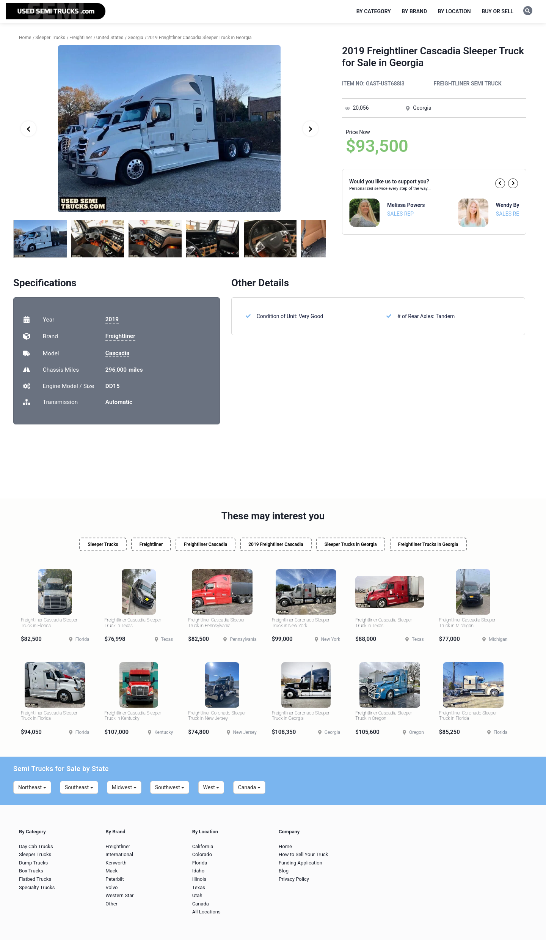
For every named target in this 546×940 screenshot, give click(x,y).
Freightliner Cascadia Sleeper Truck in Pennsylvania (216, 622)
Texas (198, 887)
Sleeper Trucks (103, 544)
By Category (373, 11)
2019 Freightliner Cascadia (275, 544)
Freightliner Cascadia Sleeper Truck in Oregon (383, 715)
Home (285, 846)
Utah (197, 895)
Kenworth (115, 863)
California (202, 846)
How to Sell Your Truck (303, 854)
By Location (454, 11)
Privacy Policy (294, 879)
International (119, 854)
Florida (199, 863)
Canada (249, 787)
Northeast (32, 787)
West (211, 787)
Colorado (202, 854)
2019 (112, 319)
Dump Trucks (33, 863)
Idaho (198, 871)
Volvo (111, 887)
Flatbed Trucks (35, 879)
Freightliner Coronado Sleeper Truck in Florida (468, 715)
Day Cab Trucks (36, 846)
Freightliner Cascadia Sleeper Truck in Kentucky (133, 715)
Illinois (199, 879)
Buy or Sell (497, 11)
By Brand (414, 11)
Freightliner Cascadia (205, 544)
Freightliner (120, 336)
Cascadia (117, 353)
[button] (500, 183)
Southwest (170, 787)
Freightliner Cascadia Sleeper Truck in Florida (49, 622)
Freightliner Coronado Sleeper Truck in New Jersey (217, 715)
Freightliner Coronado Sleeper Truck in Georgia (301, 715)
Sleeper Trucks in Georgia (351, 544)
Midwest (124, 787)
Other (111, 904)
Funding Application (300, 863)
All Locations (206, 912)
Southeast (79, 787)
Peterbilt (114, 879)
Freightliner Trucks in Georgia (428, 544)
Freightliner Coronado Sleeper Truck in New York (301, 622)
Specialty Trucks (37, 887)
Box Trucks (31, 871)
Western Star (119, 895)
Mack (111, 871)
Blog (284, 871)
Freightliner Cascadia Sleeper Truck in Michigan (467, 622)
